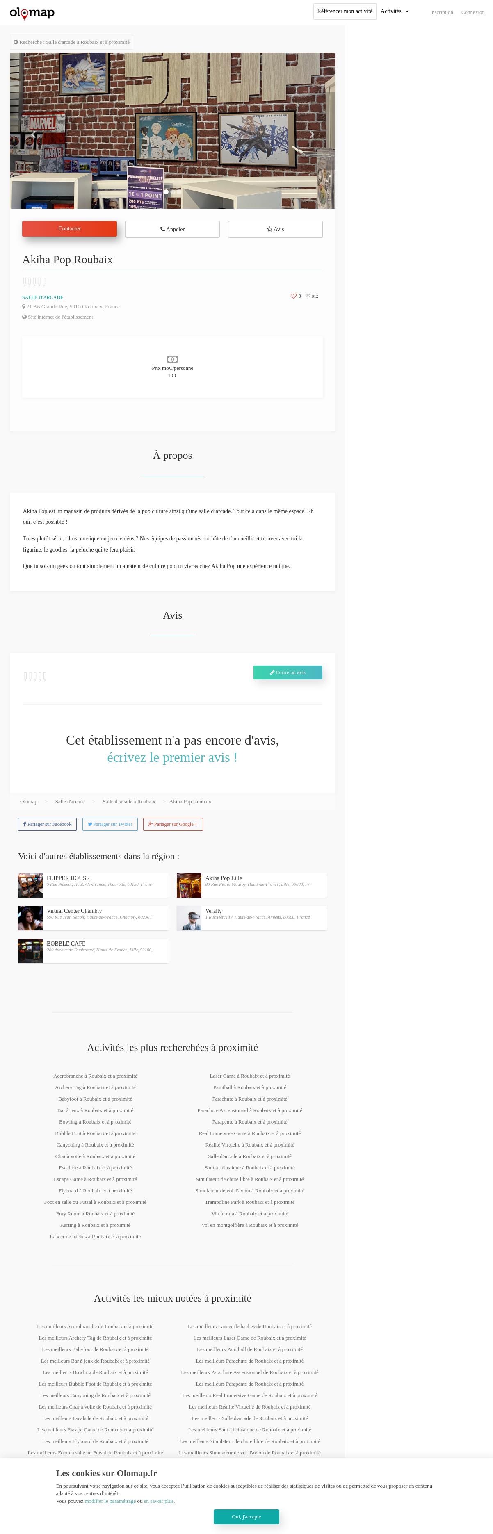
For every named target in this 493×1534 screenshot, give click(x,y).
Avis (275, 229)
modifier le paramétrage (110, 1501)
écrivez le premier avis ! (172, 757)
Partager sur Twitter (110, 824)
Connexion (473, 12)
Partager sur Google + (173, 824)
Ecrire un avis (288, 672)
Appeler (172, 229)
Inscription (441, 12)
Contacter (69, 229)
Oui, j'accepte (246, 1516)
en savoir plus (158, 1501)
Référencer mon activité (344, 11)
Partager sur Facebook (47, 824)
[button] (34, 131)
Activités (391, 11)
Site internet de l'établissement (57, 317)
